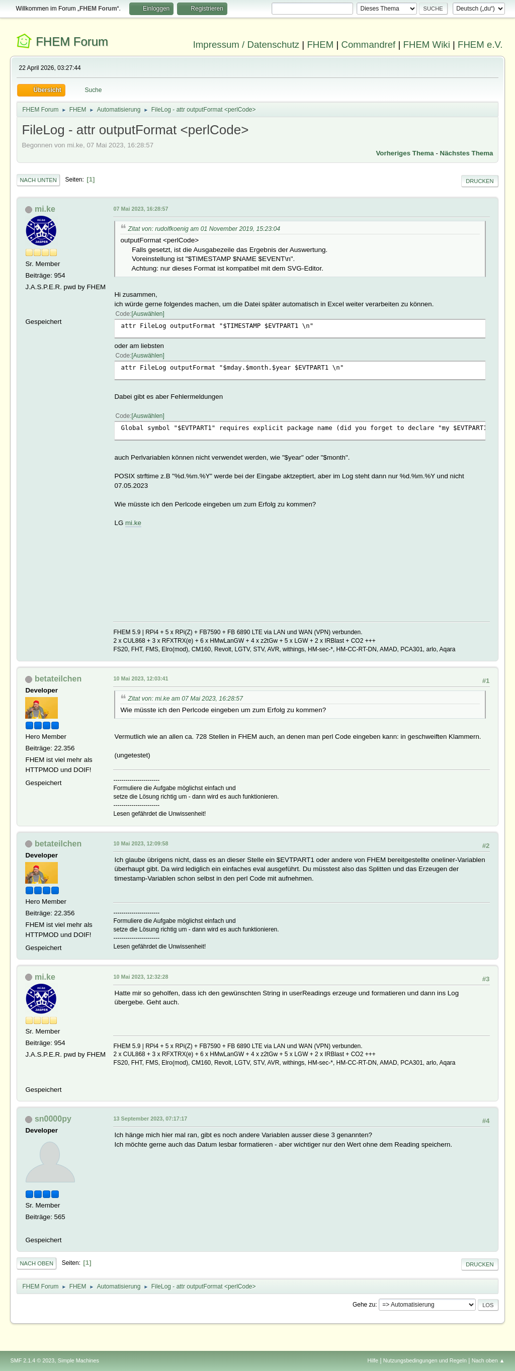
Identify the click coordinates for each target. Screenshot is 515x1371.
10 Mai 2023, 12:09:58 (140, 843)
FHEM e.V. (480, 44)
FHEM (320, 44)
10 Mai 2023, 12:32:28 (140, 977)
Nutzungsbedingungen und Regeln (425, 1360)
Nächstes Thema (466, 153)
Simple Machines (78, 1360)
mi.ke (45, 209)
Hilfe (373, 1360)
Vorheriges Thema (405, 153)
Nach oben (36, 1263)
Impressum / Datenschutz (246, 44)
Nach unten (38, 180)
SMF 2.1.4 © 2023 (32, 1360)
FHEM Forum (72, 41)
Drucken (479, 181)
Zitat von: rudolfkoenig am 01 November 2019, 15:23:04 (204, 228)
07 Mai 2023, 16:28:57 (140, 209)
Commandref (368, 44)
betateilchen (58, 678)
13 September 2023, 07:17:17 (150, 1119)
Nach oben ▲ (488, 1360)
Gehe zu (364, 1304)
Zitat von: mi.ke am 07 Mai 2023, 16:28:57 (185, 698)
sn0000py (53, 1119)
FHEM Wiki (426, 44)
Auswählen (148, 313)
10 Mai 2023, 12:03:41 (140, 678)
